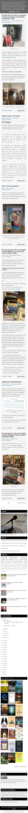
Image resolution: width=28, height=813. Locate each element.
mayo (5, 628)
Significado (19, 384)
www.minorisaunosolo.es (18, 779)
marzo (5, 633)
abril (5, 631)
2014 (3, 663)
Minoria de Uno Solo (5, 779)
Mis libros (21, 20)
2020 (3, 649)
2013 (3, 665)
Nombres (3, 568)
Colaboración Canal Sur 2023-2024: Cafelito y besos (14, 543)
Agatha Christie (15, 20)
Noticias (6, 568)
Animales (14, 565)
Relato (3, 561)
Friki (2, 562)
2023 (3, 643)
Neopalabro (15, 562)
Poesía (2, 564)
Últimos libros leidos (7, 678)
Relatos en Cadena (9, 564)
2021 (3, 647)
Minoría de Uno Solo (15, 807)
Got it (18, 11)
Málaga (9, 565)
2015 (3, 660)
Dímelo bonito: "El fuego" (11, 116)
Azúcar (2, 565)
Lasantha (22, 810)
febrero (5, 635)
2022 (3, 645)
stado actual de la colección (9, 57)
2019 (3, 652)
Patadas (4, 558)
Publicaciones (5, 548)
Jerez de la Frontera (8, 285)
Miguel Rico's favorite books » (20, 766)
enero (5, 637)
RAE (7, 561)
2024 (3, 640)
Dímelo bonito (15, 118)
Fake (22, 568)
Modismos (12, 559)
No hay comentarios (6, 22)
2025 (3, 618)
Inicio (9, 502)
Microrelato (11, 561)
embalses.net (14, 412)
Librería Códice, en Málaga (14, 289)
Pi (19, 565)
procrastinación (18, 564)
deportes (4, 571)
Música (19, 567)
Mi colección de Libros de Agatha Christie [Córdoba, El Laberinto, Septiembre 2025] (14, 16)
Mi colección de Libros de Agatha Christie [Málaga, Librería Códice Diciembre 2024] (14, 435)
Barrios (5, 565)
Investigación (13, 384)
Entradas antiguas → (22, 502)
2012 (3, 667)
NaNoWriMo (24, 567)
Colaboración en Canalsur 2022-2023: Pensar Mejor (14, 540)
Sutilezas (25, 561)
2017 (3, 656)
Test (1, 571)
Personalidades (7, 562)
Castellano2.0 (7, 567)
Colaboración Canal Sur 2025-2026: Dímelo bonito (14, 545)
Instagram (25, 568)
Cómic (11, 567)
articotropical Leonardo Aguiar (9, 794)
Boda (2, 567)
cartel (14, 568)
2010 (3, 672)
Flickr (17, 565)
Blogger (14, 808)
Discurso (16, 567)
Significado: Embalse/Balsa (11, 382)
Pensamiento (4, 559)
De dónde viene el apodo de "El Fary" (17, 606)
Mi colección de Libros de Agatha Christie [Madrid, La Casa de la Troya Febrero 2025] (14, 251)
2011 (3, 669)
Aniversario (25, 564)
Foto (16, 559)
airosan (19, 794)
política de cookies (13, 802)
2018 (3, 654)
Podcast (10, 568)
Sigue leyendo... (21, 110)
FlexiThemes (10, 810)
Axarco (22, 565)
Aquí (19, 447)
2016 (3, 658)
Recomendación (18, 561)
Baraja (25, 565)
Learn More (12, 11)
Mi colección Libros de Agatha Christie (11, 551)
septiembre (6, 620)
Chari (19, 559)
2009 (3, 674)
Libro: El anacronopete (10, 186)
